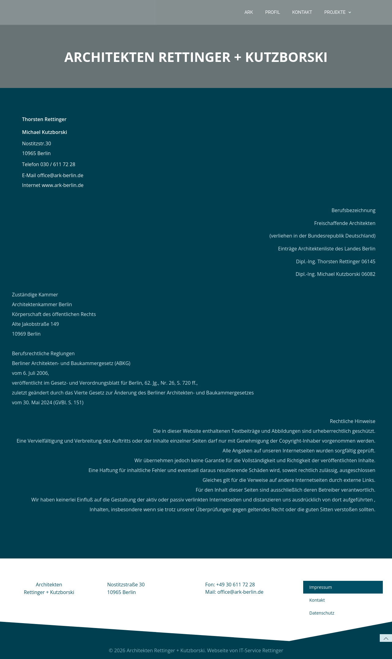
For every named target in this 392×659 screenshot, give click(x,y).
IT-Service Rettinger (261, 650)
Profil (272, 12)
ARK (248, 12)
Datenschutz (321, 613)
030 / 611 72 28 (57, 164)
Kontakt (302, 12)
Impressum (320, 587)
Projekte (339, 12)
